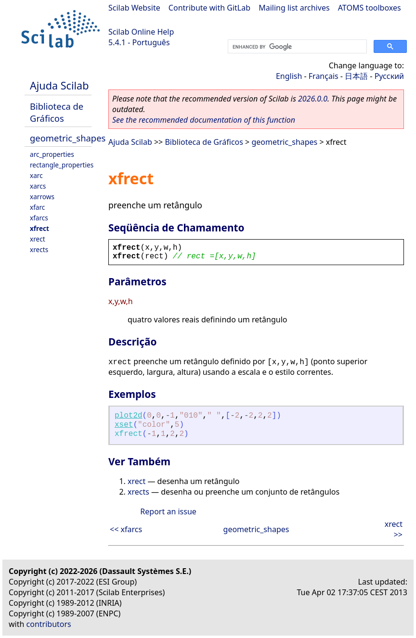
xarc (36, 175)
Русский (389, 76)
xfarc (37, 207)
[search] (296, 46)
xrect (37, 238)
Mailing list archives (294, 7)
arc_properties (52, 154)
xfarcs (39, 217)
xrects (39, 249)
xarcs (38, 186)
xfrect (39, 228)
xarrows (42, 196)
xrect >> (394, 529)
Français (323, 76)
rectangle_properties (61, 164)
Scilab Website (134, 7)
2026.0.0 (312, 98)
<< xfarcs (126, 529)
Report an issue (168, 511)
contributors (48, 624)
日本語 (356, 76)
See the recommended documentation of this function (203, 120)
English (289, 76)
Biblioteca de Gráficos (56, 112)
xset (124, 425)
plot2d (129, 415)
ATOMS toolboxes (369, 7)
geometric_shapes (67, 138)
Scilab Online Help (141, 31)
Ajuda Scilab (59, 85)
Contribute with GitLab (209, 7)
